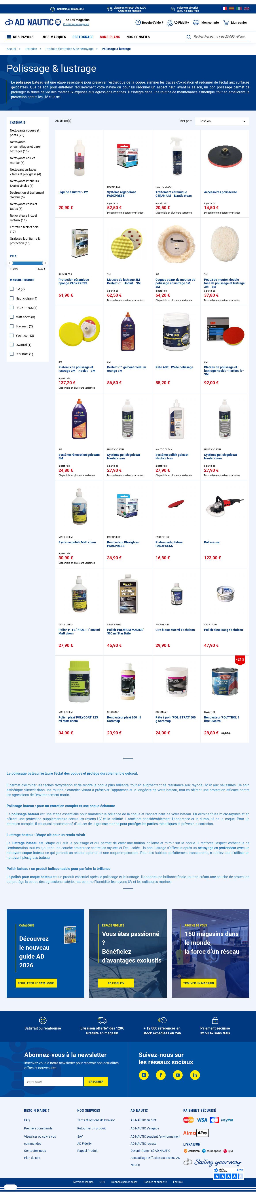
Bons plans (108, 37)
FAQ (27, 1120)
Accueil (12, 49)
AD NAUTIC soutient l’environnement (155, 1136)
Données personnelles (124, 1182)
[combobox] (217, 36)
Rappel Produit (87, 1150)
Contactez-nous (35, 1150)
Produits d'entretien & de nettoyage (70, 49)
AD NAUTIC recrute (143, 1143)
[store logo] (29, 22)
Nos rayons (20, 37)
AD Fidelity (84, 1143)
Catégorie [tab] (17, 123)
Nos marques (54, 37)
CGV (102, 1182)
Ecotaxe (178, 1182)
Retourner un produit (91, 1128)
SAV (80, 1136)
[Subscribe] (96, 1081)
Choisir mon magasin (76, 24)
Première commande (38, 1128)
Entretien (31, 49)
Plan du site (32, 1158)
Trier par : (185, 121)
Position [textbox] (205, 121)
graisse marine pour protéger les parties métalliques (136, 824)
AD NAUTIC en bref (143, 1120)
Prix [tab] (13, 256)
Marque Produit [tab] (22, 280)
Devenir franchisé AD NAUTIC (150, 1150)
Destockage (82, 37)
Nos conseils (136, 37)
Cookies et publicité (155, 1182)
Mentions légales (83, 1182)
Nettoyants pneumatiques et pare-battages (25, 147)
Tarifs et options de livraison (96, 1120)
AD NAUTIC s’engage (145, 1128)
